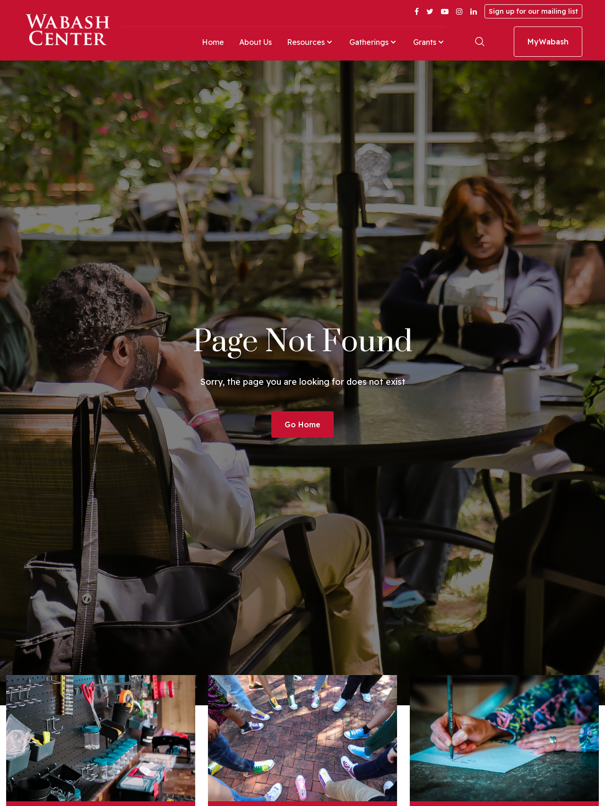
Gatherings (373, 42)
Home (213, 42)
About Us (255, 42)
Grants (429, 42)
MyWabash (548, 41)
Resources (310, 42)
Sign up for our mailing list (533, 11)
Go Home (302, 424)
